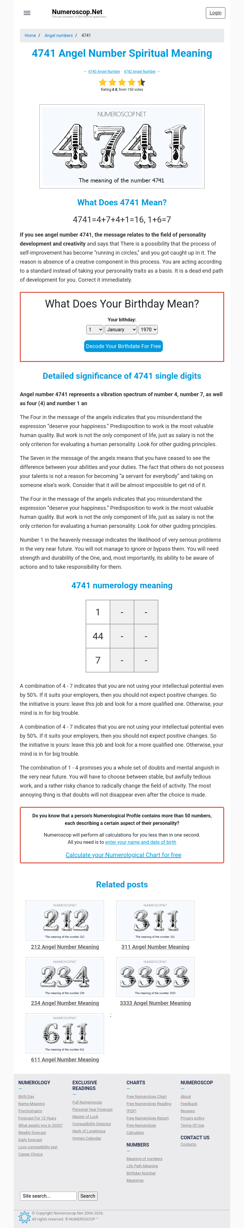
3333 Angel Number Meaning (155, 1003)
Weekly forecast (32, 1132)
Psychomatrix (30, 1111)
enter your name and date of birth (140, 842)
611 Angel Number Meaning (65, 1059)
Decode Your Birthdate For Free (123, 346)
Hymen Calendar (86, 1138)
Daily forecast (30, 1140)
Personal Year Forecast (92, 1109)
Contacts (188, 1144)
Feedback (189, 1103)
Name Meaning (31, 1103)
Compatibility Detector (91, 1124)
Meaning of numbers (145, 1158)
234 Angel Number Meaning (65, 1003)
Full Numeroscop (87, 1102)
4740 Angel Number (104, 71)
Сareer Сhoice (30, 1154)
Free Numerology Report (148, 1118)
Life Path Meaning (142, 1166)
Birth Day (26, 1096)
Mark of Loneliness (88, 1131)
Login (215, 13)
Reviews (188, 1111)
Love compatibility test (38, 1147)
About (186, 1096)
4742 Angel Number (140, 71)
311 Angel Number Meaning (155, 947)
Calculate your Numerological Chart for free (123, 855)
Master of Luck (85, 1116)
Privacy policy (192, 1118)
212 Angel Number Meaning (65, 947)
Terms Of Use (192, 1125)
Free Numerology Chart (147, 1096)
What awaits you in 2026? (40, 1125)
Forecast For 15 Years (37, 1118)
